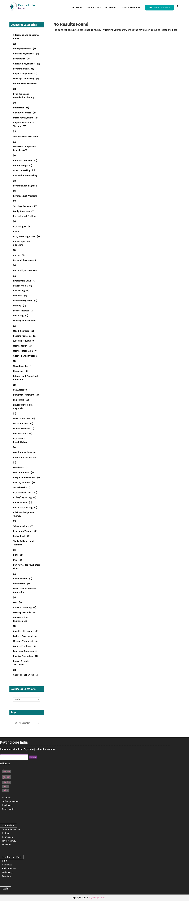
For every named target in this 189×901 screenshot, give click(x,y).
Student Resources (11, 829)
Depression (7, 837)
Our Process (93, 8)
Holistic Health (9, 868)
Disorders (6, 797)
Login (5, 888)
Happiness (7, 865)
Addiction (6, 844)
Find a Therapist (131, 8)
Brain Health (8, 809)
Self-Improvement (10, 801)
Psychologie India (97, 897)
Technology (7, 872)
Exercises (6, 876)
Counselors (8, 825)
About (75, 8)
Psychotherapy (9, 841)
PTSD (4, 861)
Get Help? (110, 8)
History (5, 833)
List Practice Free (12, 857)
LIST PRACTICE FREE (159, 7)
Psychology (7, 805)
